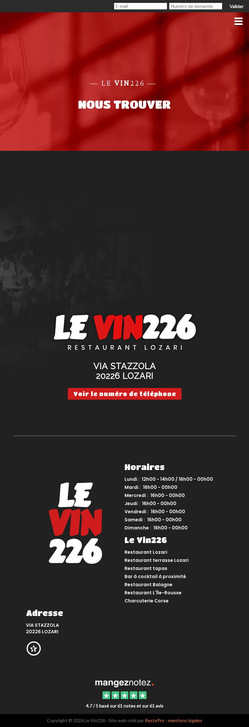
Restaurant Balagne (148, 584)
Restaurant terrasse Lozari (156, 560)
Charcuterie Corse (146, 601)
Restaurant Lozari (145, 552)
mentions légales (185, 720)
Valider (236, 6)
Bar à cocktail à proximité (155, 576)
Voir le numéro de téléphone (124, 394)
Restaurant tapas (145, 568)
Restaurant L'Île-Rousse (153, 592)
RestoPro (154, 720)
